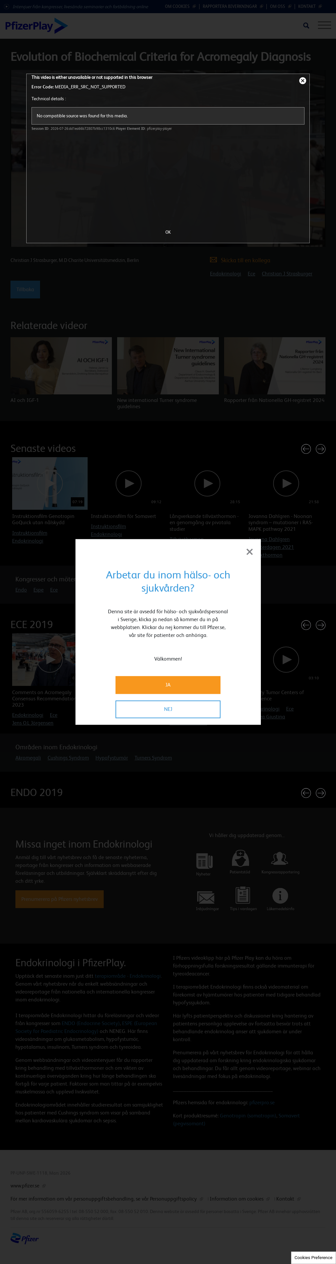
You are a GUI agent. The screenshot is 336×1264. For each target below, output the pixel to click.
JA (168, 685)
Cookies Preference (313, 1257)
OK (168, 232)
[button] (306, 449)
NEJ (168, 709)
